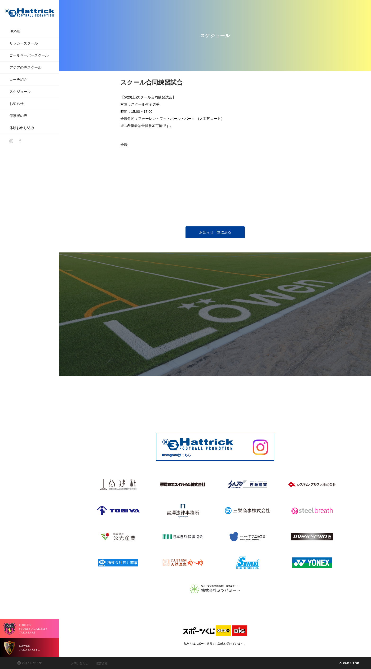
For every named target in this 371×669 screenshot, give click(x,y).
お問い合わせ (79, 663)
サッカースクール (23, 43)
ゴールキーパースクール (29, 55)
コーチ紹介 (18, 79)
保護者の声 (18, 116)
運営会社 (101, 663)
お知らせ (16, 104)
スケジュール (20, 92)
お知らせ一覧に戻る (215, 232)
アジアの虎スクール (25, 67)
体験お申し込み (21, 128)
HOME (14, 31)
